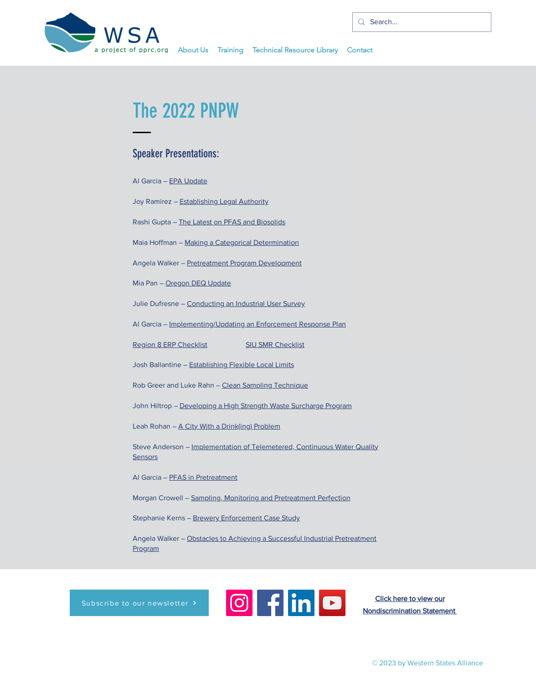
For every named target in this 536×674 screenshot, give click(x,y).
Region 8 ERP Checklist (170, 344)
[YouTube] (332, 603)
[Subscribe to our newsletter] (139, 603)
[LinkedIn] (301, 603)
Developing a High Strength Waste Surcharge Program (266, 406)
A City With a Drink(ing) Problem (229, 426)
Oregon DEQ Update (198, 283)
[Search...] (421, 22)
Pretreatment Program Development (244, 263)
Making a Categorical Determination (242, 242)
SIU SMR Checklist (275, 344)
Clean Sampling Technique (265, 385)
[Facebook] (270, 603)
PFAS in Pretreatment (203, 477)
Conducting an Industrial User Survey (246, 303)
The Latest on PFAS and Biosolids (232, 222)
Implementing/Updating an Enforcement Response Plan (257, 324)
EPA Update (188, 181)
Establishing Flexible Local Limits (241, 364)
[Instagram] (239, 603)
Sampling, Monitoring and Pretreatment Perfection (270, 498)
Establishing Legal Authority (224, 201)
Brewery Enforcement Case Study (246, 518)
